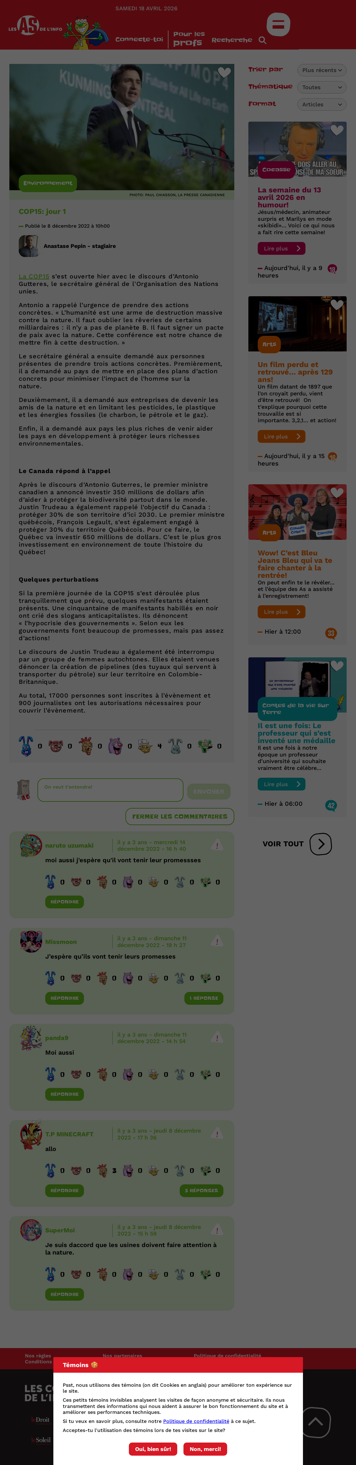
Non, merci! (205, 1449)
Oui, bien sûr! (153, 1449)
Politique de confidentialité (196, 1421)
